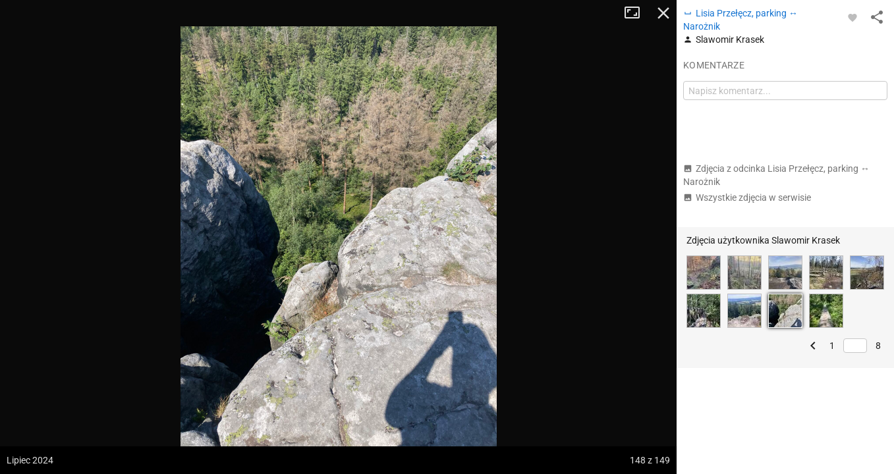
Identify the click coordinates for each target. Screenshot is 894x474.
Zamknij (663, 13)
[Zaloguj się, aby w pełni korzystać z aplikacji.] (852, 17)
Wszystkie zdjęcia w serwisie (747, 197)
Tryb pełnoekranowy (637, 13)
